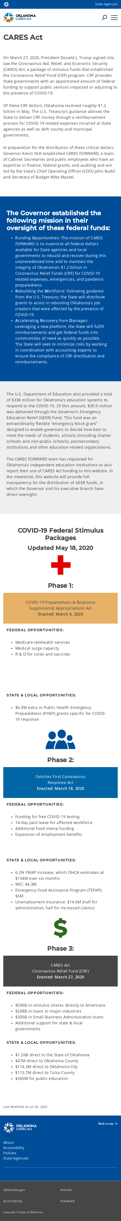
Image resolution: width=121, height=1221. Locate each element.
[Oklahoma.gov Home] (6, 4)
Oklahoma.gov (14, 1190)
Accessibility (12, 1201)
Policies (66, 1190)
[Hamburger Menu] (114, 17)
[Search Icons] (104, 17)
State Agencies (106, 4)
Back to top (108, 1123)
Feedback (67, 1201)
